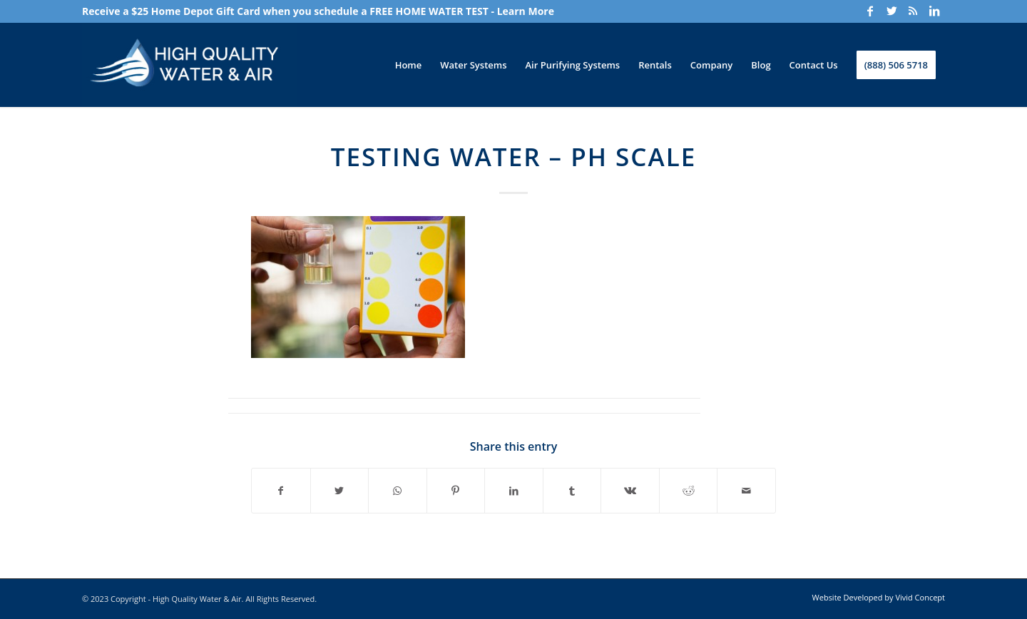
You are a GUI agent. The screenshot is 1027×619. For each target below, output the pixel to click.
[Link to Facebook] (870, 10)
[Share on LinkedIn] (514, 491)
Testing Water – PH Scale (514, 156)
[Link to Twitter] (891, 10)
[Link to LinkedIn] (934, 10)
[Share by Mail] (746, 491)
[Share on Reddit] (688, 491)
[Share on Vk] (630, 491)
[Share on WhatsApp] (397, 491)
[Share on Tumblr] (572, 491)
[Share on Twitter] (340, 491)
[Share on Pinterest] (456, 491)
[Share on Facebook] (281, 491)
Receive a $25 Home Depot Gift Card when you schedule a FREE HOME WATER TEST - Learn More (318, 11)
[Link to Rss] (913, 10)
